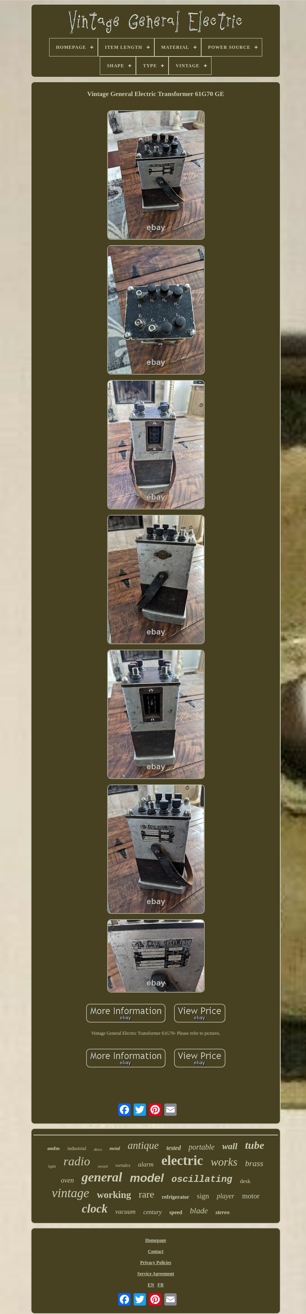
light (52, 1166)
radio (76, 1161)
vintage (70, 1193)
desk (245, 1181)
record (103, 1166)
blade (199, 1210)
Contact (156, 1251)
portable (202, 1147)
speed (175, 1212)
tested (174, 1148)
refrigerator (175, 1197)
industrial (76, 1148)
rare (146, 1194)
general (101, 1177)
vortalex (122, 1165)
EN (151, 1284)
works (224, 1162)
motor (250, 1196)
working (114, 1195)
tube (254, 1145)
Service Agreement (155, 1273)
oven (67, 1180)
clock (95, 1208)
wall (230, 1146)
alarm (146, 1164)
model (147, 1177)
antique (143, 1145)
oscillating (202, 1179)
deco (98, 1149)
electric (182, 1160)
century (152, 1212)
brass (254, 1163)
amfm (53, 1148)
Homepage (155, 1240)
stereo (222, 1212)
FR (160, 1284)
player (226, 1196)
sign (203, 1196)
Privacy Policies (155, 1262)
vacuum (125, 1211)
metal (114, 1148)
